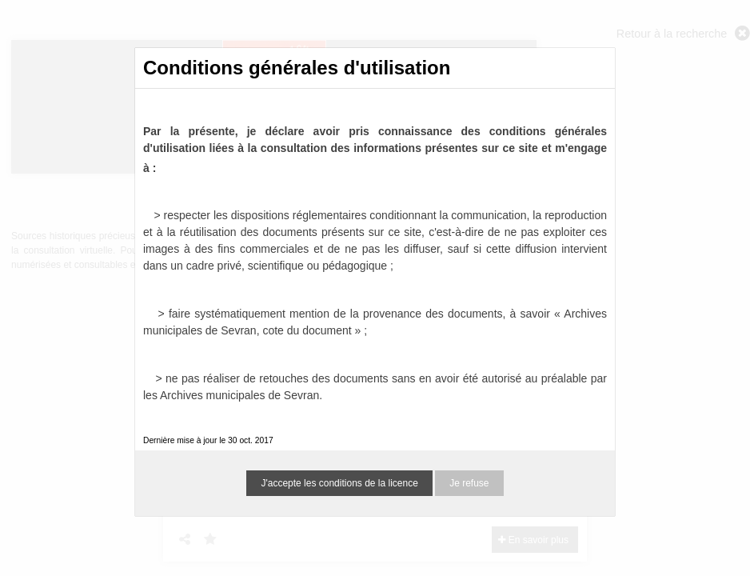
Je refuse (469, 483)
